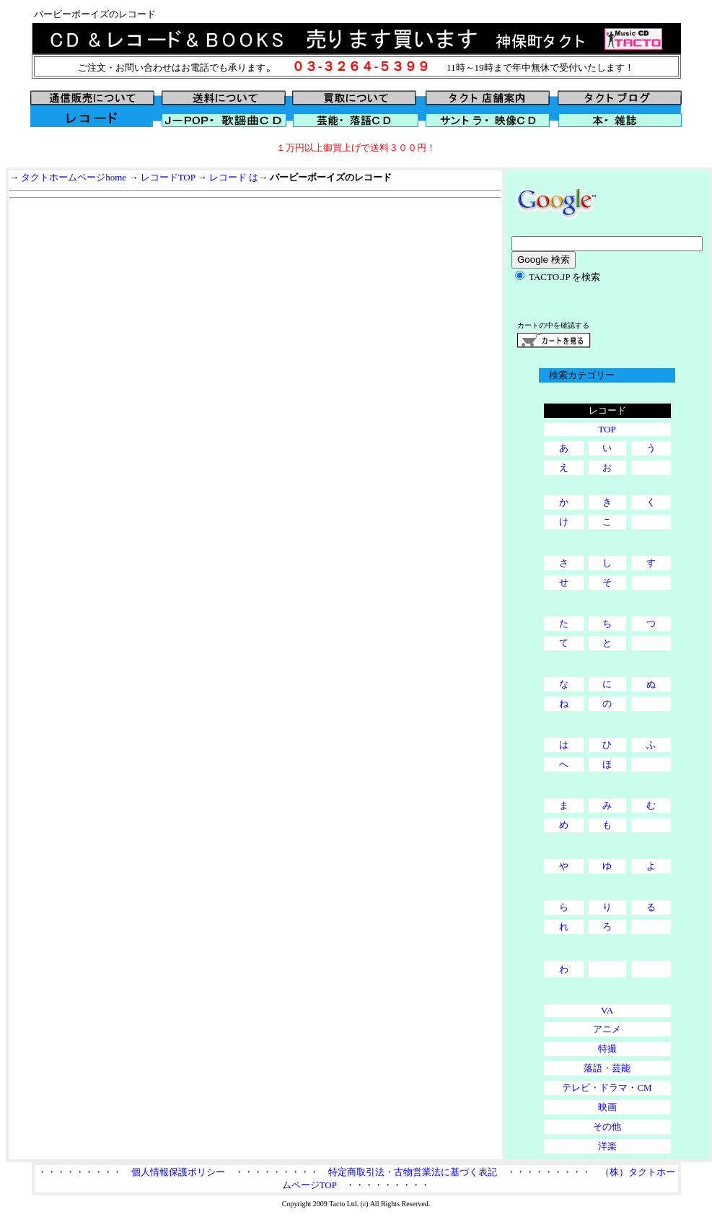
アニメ (607, 1029)
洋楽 (607, 1146)
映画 (607, 1107)
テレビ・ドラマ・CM (606, 1087)
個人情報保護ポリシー (178, 1172)
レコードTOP (168, 177)
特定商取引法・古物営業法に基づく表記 (412, 1172)
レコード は (233, 177)
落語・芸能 (607, 1068)
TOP (606, 429)
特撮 (607, 1048)
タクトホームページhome (73, 177)
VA (607, 1010)
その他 (607, 1126)
